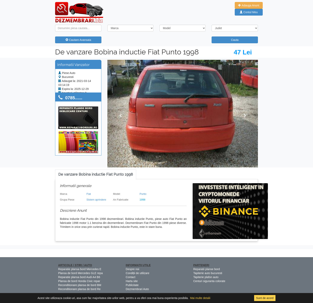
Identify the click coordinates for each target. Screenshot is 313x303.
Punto (143, 193)
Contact (130, 277)
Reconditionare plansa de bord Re (79, 289)
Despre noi (132, 269)
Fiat (88, 193)
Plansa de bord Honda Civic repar (79, 281)
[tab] (95, 174)
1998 (142, 199)
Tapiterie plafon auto (205, 277)
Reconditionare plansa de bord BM (79, 285)
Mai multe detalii (200, 298)
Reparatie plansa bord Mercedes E (79, 269)
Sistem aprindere (96, 199)
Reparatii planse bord (206, 269)
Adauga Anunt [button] (248, 5)
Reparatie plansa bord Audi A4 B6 (79, 277)
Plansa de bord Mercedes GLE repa (80, 273)
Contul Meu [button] (249, 12)
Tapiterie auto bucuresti (207, 273)
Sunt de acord (264, 298)
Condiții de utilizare (137, 273)
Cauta (234, 39)
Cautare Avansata (78, 39)
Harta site (132, 281)
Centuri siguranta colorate (209, 281)
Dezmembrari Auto (137, 289)
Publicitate (132, 285)
